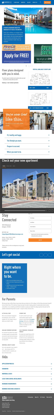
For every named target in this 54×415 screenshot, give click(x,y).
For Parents (42, 396)
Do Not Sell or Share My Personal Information (18, 410)
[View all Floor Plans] (40, 69)
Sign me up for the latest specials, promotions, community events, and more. (39, 234)
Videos (14, 165)
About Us (36, 396)
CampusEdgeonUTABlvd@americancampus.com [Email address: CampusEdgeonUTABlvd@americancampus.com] (12, 233)
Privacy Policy (4, 410)
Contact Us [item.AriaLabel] (35, 2)
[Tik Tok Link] (50, 254)
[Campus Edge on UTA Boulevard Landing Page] (7, 2)
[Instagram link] (45, 254)
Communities (30, 396)
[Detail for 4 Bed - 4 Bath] (40, 81)
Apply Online (47, 2)
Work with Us (49, 396)
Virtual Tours (9, 165)
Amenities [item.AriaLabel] (23, 2)
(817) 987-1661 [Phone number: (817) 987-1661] (5, 231)
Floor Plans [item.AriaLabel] (16, 2)
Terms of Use (9, 410)
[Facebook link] (41, 254)
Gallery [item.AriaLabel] (28, 2)
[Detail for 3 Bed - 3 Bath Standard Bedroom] (40, 101)
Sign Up (40, 239)
